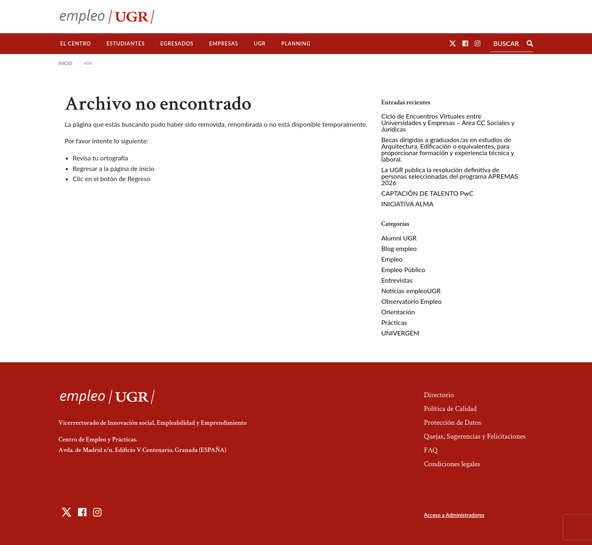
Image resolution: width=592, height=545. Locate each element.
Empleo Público (403, 269)
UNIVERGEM (400, 333)
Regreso (138, 178)
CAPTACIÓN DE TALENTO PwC (427, 193)
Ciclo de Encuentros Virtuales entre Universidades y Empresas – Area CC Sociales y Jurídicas (447, 122)
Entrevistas (397, 280)
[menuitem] (75, 43)
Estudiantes (125, 43)
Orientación (398, 312)
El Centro (75, 43)
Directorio (439, 395)
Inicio (65, 63)
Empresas (223, 43)
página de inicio (132, 168)
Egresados (177, 43)
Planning (296, 43)
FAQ (431, 450)
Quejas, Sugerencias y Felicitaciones (475, 436)
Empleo (391, 259)
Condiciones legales (452, 464)
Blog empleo (399, 248)
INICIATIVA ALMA (407, 204)
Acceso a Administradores (454, 515)
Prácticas (394, 322)
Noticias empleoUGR (411, 290)
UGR (260, 43)
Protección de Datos (452, 422)
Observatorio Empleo (411, 301)
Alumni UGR (399, 238)
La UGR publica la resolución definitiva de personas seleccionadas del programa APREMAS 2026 (449, 176)
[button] (452, 43)
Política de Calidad (450, 408)
